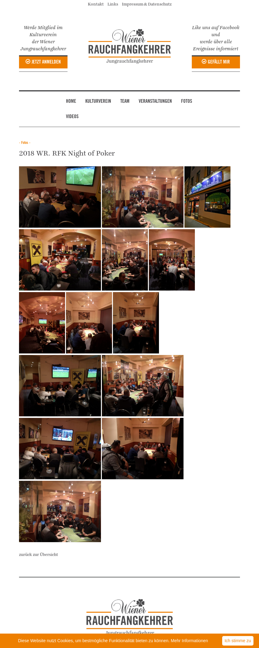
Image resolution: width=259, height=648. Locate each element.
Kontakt (97, 4)
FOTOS (186, 101)
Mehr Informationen (189, 640)
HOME (71, 101)
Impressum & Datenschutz (147, 4)
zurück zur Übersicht (38, 554)
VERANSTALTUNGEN (155, 101)
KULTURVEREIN (98, 101)
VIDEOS (72, 116)
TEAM (125, 101)
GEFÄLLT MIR (216, 62)
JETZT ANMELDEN (43, 62)
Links (114, 4)
